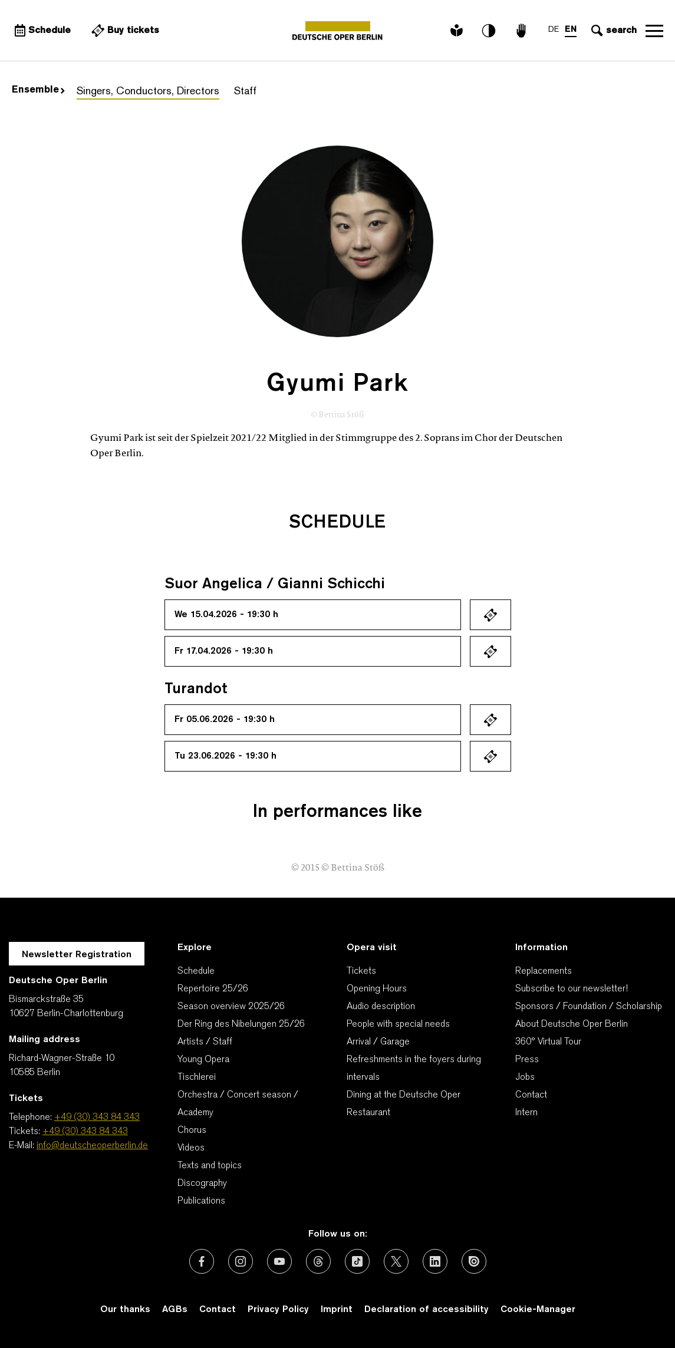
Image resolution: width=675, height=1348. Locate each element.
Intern (526, 1113)
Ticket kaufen (490, 614)
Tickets (361, 971)
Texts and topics (209, 1166)
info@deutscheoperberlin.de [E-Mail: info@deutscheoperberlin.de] (92, 1146)
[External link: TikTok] (357, 1261)
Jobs (525, 1077)
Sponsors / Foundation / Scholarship (588, 1006)
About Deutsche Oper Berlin (571, 1024)
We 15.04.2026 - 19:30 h (226, 614)
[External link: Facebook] (201, 1261)
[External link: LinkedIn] (435, 1261)
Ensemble (38, 90)
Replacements (543, 971)
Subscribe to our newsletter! (571, 989)
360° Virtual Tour (548, 1042)
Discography (202, 1183)
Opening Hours (377, 989)
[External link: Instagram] (240, 1261)
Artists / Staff (204, 1042)
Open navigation (654, 31)
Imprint (337, 1309)
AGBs (174, 1309)
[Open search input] (612, 30)
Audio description (381, 1006)
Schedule (196, 971)
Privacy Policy (278, 1309)
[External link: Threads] (318, 1261)
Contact (531, 1095)
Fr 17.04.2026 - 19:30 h (223, 651)
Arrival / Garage (378, 1042)
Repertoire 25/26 (212, 989)
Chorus (191, 1130)
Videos (191, 1148)
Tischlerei (196, 1077)
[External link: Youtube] (279, 1261)
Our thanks (125, 1309)
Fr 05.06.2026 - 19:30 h (224, 719)
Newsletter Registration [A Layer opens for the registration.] (76, 955)
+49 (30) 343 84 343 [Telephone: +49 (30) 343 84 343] (97, 1117)
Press (527, 1059)
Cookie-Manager (538, 1309)
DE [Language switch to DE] (553, 29)
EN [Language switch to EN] (571, 29)
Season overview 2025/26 (231, 1006)
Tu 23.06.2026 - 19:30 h (225, 756)
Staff (245, 91)
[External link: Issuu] (474, 1261)
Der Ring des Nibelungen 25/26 (241, 1024)
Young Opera (203, 1059)
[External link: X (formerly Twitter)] (396, 1261)
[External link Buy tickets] (123, 30)
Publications (201, 1201)
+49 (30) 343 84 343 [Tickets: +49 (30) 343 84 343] (85, 1131)
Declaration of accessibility (426, 1309)
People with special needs (398, 1024)
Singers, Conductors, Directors (148, 91)
